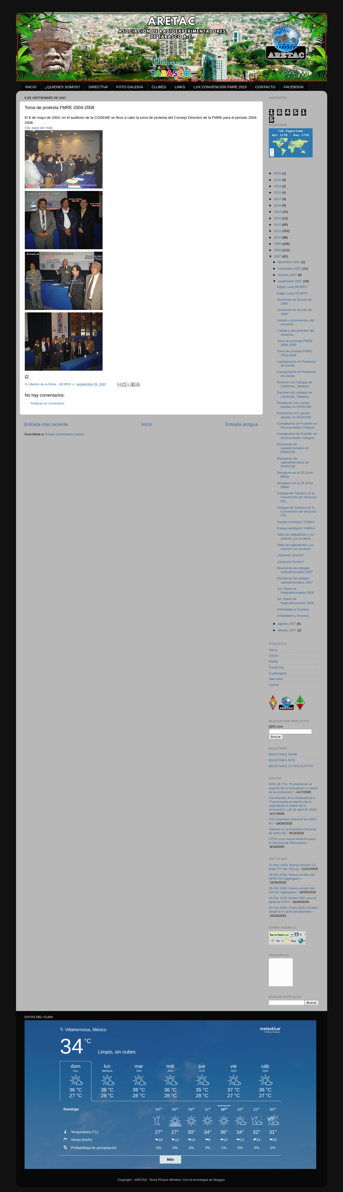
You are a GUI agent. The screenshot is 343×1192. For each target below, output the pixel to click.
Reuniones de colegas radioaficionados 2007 (295, 570)
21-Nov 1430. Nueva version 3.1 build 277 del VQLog (292, 867)
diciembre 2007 (289, 262)
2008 (278, 250)
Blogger (219, 1180)
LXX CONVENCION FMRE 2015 (220, 87)
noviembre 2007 (290, 268)
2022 (278, 192)
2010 (278, 237)
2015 (278, 205)
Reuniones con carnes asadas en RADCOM (294, 405)
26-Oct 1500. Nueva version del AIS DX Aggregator (292, 890)
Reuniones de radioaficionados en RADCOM (293, 448)
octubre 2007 (288, 275)
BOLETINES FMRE (283, 754)
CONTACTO (265, 87)
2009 (278, 244)
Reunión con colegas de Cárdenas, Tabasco (294, 384)
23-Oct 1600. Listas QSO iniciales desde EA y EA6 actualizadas (293, 909)
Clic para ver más (39, 128)
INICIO (30, 87)
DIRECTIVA (98, 87)
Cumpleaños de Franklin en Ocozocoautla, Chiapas (297, 425)
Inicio (146, 424)
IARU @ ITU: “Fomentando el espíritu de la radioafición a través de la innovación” (293, 788)
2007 (278, 256)
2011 (278, 231)
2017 (278, 199)
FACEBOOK (294, 87)
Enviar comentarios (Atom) (64, 434)
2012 (278, 224)
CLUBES (159, 87)
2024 (278, 186)
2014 (278, 212)
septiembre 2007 (290, 281)
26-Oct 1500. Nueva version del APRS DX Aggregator (292, 876)
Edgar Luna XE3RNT (292, 287)
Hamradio (276, 679)
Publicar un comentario (47, 403)
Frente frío (276, 667)
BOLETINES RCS (282, 760)
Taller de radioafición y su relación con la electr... (295, 536)
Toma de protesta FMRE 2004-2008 (294, 343)
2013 (278, 218)
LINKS (180, 87)
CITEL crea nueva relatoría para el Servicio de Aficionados (292, 841)
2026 (278, 173)
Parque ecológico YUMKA (296, 522)
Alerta (273, 650)
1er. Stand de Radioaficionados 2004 (295, 590)
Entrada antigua (241, 424)
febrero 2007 (287, 630)
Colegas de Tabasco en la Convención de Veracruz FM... (296, 497)
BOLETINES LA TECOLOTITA (291, 766)
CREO (273, 656)
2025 (278, 180)
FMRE (273, 661)
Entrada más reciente (46, 424)
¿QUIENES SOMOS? (62, 87)
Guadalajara (278, 673)
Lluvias (274, 684)
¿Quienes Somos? (290, 555)
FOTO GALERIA (129, 87)
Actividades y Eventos (293, 609)
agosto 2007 (287, 624)
